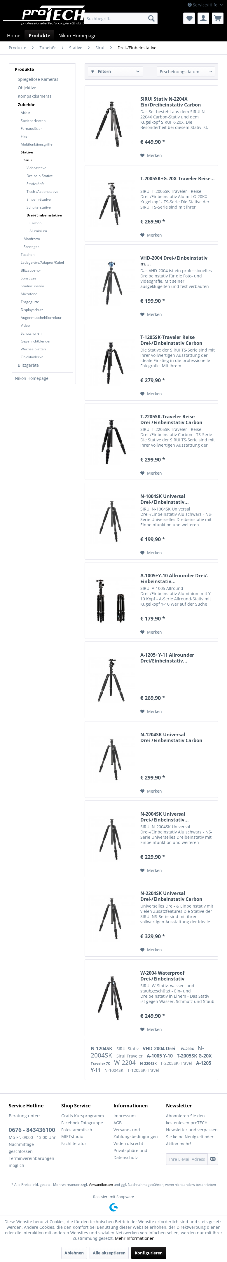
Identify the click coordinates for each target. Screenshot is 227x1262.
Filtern (101, 71)
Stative (27, 152)
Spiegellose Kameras (38, 79)
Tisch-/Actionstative (42, 191)
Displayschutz (32, 309)
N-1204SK (102, 1048)
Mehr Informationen (135, 1238)
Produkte (24, 69)
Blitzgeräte (28, 365)
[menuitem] (121, 18)
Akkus (25, 112)
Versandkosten (101, 1184)
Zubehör (26, 104)
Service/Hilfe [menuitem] (203, 5)
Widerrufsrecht (128, 1143)
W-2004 (188, 1048)
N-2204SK (149, 1063)
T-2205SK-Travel (176, 1063)
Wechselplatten (33, 349)
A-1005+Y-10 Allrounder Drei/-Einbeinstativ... (174, 578)
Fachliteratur (73, 1143)
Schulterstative (39, 207)
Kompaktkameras (35, 96)
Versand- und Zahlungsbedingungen (136, 1133)
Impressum (125, 1115)
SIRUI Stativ (128, 1048)
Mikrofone (29, 293)
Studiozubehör (32, 286)
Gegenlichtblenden (36, 341)
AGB (118, 1122)
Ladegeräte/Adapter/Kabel (42, 262)
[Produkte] (39, 35)
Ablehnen (74, 1253)
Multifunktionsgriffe (37, 144)
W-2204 (125, 1062)
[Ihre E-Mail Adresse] (187, 1159)
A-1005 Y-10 (160, 1056)
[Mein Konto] (203, 18)
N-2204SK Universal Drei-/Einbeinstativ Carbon (171, 896)
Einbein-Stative (39, 199)
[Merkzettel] (189, 18)
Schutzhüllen (31, 333)
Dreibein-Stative (40, 175)
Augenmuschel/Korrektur (41, 317)
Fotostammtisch (76, 1129)
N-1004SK (114, 1070)
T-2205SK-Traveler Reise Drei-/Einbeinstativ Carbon (171, 419)
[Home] (14, 35)
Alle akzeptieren (109, 1253)
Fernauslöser (31, 128)
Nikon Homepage (31, 378)
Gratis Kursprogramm (82, 1115)
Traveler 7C (101, 1063)
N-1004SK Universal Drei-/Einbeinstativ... (164, 499)
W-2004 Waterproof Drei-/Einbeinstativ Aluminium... (162, 976)
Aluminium (38, 230)
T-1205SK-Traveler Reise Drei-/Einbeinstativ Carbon (171, 340)
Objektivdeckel (32, 356)
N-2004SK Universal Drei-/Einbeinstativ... (164, 817)
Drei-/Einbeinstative (44, 215)
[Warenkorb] (217, 18)
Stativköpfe (36, 183)
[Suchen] (151, 18)
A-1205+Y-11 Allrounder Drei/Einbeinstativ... (167, 658)
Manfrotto (32, 238)
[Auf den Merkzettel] (151, 155)
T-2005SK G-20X (194, 1056)
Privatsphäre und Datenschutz (130, 1154)
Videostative (36, 167)
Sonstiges (31, 246)
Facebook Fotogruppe (82, 1122)
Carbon (35, 223)
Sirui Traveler (130, 1056)
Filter (25, 136)
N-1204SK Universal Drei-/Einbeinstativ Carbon (171, 737)
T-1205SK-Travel (143, 1070)
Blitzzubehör (31, 270)
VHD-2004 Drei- (160, 1048)
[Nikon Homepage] (77, 35)
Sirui (28, 160)
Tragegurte (30, 301)
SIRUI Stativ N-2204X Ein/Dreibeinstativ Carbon (170, 102)
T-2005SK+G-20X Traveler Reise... (177, 179)
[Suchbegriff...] (121, 18)
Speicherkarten (33, 120)
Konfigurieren (149, 1253)
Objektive (27, 87)
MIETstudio (72, 1136)
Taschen (27, 254)
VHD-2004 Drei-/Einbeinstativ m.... (173, 261)
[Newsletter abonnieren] (212, 1159)
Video (25, 325)
